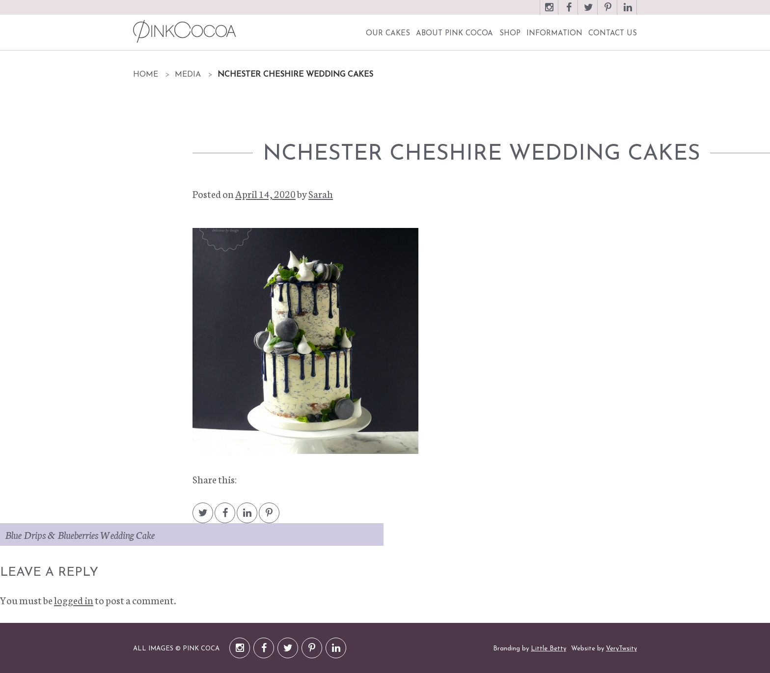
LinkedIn (247, 517)
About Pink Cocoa (454, 33)
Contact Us (612, 33)
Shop (510, 33)
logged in (73, 600)
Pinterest (312, 648)
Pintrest (269, 517)
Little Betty (548, 648)
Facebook (225, 517)
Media (188, 75)
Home (145, 75)
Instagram (240, 648)
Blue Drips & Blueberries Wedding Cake (80, 534)
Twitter (203, 517)
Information (554, 33)
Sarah (320, 193)
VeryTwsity (621, 648)
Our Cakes (388, 33)
